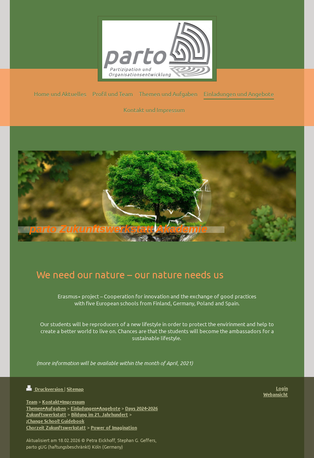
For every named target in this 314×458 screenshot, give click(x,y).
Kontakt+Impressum (63, 401)
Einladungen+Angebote (95, 408)
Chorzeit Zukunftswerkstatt (56, 427)
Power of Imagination (114, 427)
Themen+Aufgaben (46, 408)
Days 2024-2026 (141, 408)
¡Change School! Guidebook (55, 420)
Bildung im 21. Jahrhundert (99, 414)
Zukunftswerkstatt (46, 414)
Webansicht (275, 394)
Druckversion (45, 389)
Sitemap (75, 389)
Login (282, 388)
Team (31, 401)
